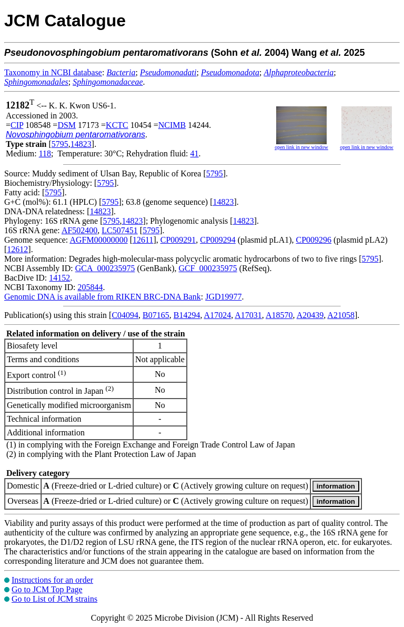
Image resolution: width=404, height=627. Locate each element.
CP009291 (178, 239)
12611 (143, 239)
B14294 (187, 315)
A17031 (248, 315)
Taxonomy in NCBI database (53, 72)
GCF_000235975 (208, 268)
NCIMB (172, 125)
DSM (66, 125)
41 (194, 153)
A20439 (310, 315)
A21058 (341, 315)
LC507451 (119, 230)
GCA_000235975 (105, 268)
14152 (59, 277)
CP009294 (218, 239)
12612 (17, 249)
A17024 (217, 315)
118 (45, 153)
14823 (81, 144)
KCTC (117, 125)
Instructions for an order (52, 579)
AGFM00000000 (98, 239)
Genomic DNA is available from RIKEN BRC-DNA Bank (102, 296)
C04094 (125, 315)
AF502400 (79, 230)
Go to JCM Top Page (47, 589)
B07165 (156, 315)
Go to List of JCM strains (54, 598)
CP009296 (314, 239)
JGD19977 (223, 296)
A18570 (279, 315)
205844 (90, 287)
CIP (17, 125)
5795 (60, 144)
